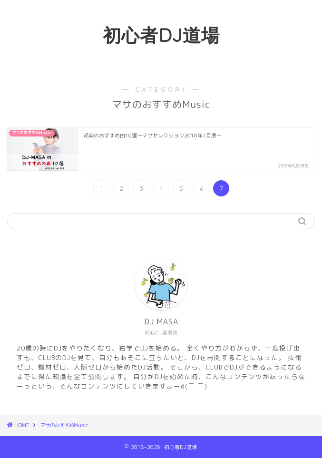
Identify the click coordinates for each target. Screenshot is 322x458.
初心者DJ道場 (161, 35)
